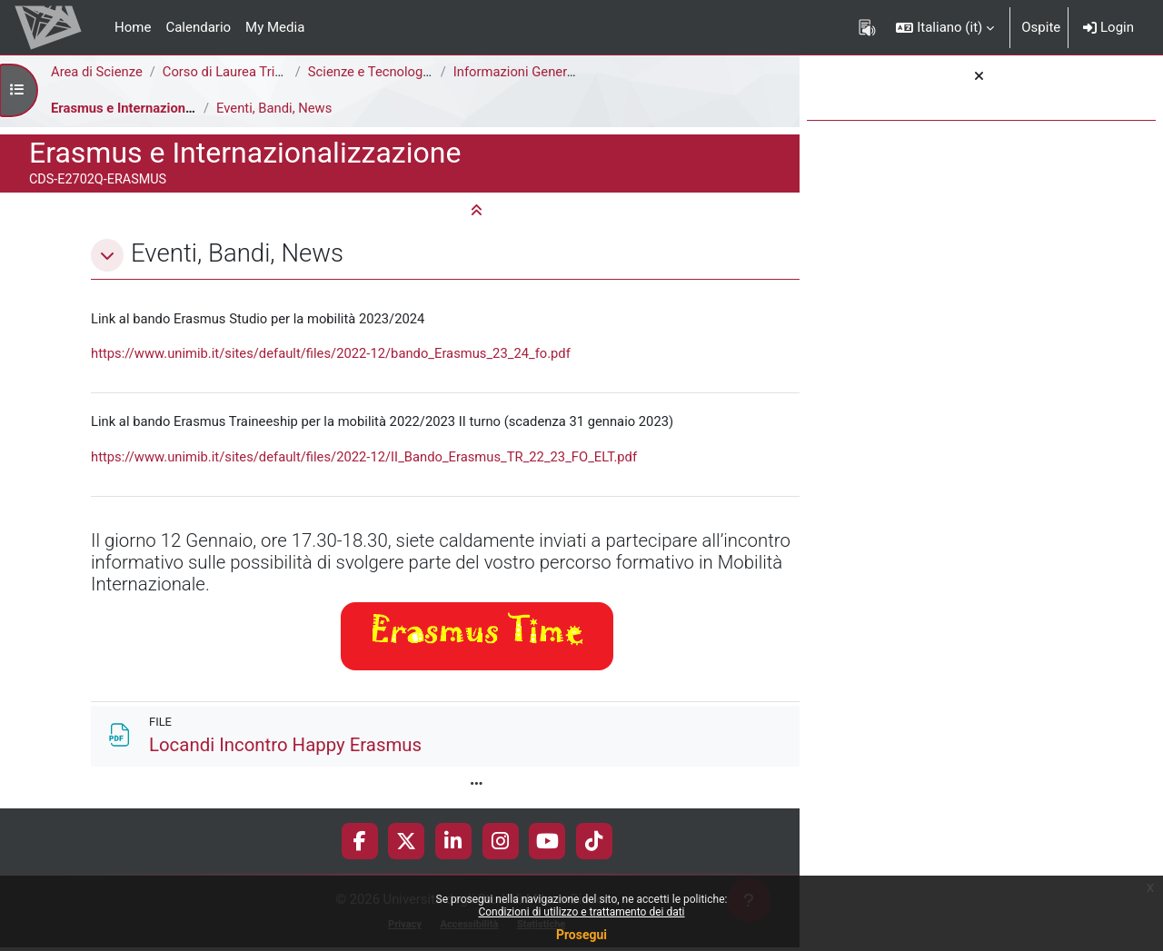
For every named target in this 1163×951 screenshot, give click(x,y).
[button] (945, 27)
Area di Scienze (97, 72)
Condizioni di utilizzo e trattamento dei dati (581, 912)
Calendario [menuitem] (198, 27)
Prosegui (581, 934)
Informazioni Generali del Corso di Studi (574, 72)
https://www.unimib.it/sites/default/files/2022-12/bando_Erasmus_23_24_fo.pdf (334, 354)
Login (1108, 27)
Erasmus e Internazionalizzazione (153, 108)
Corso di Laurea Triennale (241, 72)
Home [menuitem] (132, 27)
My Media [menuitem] (274, 27)
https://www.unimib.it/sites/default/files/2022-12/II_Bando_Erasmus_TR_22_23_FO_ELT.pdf (368, 458)
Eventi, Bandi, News (274, 108)
